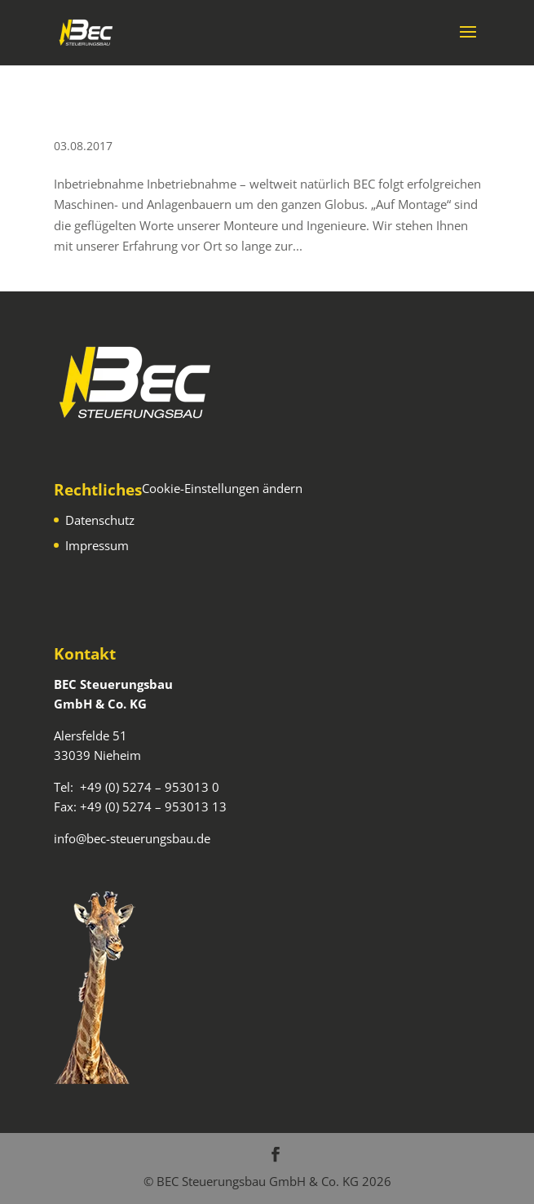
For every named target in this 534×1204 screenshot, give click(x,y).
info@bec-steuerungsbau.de (132, 838)
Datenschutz (100, 520)
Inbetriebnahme (109, 120)
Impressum (97, 545)
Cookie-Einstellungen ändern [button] (222, 488)
